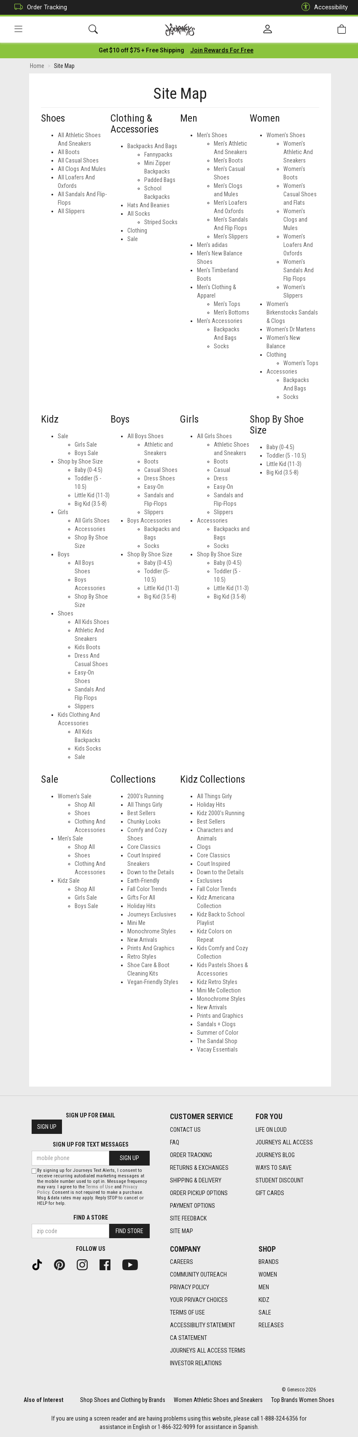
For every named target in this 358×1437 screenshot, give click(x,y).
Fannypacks (158, 155)
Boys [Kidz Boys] (64, 554)
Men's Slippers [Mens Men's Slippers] (231, 236)
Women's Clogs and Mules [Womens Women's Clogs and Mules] (295, 220)
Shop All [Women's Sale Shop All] (85, 805)
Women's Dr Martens (290, 329)
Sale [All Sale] (132, 239)
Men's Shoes (212, 135)
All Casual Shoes (78, 160)
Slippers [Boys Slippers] (154, 512)
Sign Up (47, 1127)
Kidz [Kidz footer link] (263, 1300)
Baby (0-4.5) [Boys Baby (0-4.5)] (158, 563)
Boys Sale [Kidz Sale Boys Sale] (86, 906)
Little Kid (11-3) (283, 464)
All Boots (69, 152)
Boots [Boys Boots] (151, 461)
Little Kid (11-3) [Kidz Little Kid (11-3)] (92, 495)
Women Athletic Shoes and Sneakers (218, 1399)
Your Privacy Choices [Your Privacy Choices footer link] (199, 1300)
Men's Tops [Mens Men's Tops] (227, 304)
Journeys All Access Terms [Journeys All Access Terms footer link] (207, 1351)
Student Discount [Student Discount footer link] (280, 1180)
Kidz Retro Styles (217, 982)
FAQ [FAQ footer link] (174, 1142)
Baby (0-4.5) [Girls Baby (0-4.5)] (228, 563)
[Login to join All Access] (141, 50)
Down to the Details (150, 873)
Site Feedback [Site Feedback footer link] (188, 1218)
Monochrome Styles (151, 932)
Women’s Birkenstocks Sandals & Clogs (292, 313)
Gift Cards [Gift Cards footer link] (270, 1193)
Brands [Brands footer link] (268, 1262)
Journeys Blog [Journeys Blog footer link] (275, 1155)
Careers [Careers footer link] (181, 1262)
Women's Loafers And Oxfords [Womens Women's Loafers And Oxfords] (298, 245)
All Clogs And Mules (82, 169)
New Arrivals (142, 940)
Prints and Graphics (220, 1016)
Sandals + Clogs (216, 1025)
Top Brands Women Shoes (302, 1399)
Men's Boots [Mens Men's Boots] (228, 160)
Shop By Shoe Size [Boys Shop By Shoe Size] (149, 554)
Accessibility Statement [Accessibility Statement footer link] (202, 1325)
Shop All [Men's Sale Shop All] (85, 847)
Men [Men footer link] (263, 1287)
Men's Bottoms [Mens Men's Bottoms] (231, 312)
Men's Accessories (219, 321)
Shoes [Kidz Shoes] (65, 613)
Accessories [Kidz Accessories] (90, 529)
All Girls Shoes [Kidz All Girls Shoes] (92, 521)
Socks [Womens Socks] (291, 397)
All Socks (138, 214)
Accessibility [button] (322, 7)
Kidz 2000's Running (221, 814)
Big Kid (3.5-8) (282, 473)
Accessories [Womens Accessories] (281, 372)
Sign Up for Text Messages (91, 1144)
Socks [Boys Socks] (151, 546)
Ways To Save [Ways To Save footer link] (274, 1167)
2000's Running (145, 797)
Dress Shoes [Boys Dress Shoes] (159, 478)
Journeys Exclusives (151, 915)
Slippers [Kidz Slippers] (84, 706)
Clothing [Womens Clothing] (276, 355)
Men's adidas (212, 245)
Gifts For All (141, 898)
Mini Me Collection (219, 991)
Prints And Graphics (151, 949)
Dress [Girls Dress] (221, 478)
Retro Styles (141, 957)
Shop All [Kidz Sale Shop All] (85, 890)
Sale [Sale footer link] (264, 1313)
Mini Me (136, 923)
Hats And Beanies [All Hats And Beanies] (148, 205)
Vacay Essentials (217, 1050)
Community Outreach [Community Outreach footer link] (198, 1275)
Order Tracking (38, 7)
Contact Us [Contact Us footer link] (185, 1129)
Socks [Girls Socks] (221, 546)
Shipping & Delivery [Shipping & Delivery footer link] (195, 1180)
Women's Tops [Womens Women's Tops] (300, 363)
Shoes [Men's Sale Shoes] (82, 856)
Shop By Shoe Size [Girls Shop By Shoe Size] (219, 554)
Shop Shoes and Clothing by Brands (122, 1399)
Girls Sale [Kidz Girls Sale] (86, 445)
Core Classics (144, 847)
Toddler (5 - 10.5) (286, 456)
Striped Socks (161, 222)
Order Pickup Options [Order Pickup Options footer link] (199, 1193)
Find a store (90, 1217)
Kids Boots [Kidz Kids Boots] (87, 647)
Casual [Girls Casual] (222, 470)
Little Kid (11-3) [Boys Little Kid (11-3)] (161, 588)
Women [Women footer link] (267, 1275)
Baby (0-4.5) (280, 448)
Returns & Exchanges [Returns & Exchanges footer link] (199, 1167)
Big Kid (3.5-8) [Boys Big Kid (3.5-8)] (160, 597)
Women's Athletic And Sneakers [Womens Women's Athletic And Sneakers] (298, 152)
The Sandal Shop (217, 1041)
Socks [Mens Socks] (221, 346)
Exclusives (209, 881)
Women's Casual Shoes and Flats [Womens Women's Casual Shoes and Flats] (300, 194)
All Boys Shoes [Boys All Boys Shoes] (145, 436)
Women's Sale (75, 797)
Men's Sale (70, 839)
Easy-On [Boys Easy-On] (154, 487)
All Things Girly (144, 805)
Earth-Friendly (143, 881)
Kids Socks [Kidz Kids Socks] (88, 749)
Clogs (204, 847)
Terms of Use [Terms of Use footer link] (187, 1313)
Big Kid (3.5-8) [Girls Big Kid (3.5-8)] (230, 597)
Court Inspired (213, 864)
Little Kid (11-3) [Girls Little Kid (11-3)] (231, 588)
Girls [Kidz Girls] (63, 512)
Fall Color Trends (147, 890)
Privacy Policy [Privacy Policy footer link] (189, 1287)
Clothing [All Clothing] (137, 231)
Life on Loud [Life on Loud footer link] (271, 1129)
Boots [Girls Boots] (221, 461)
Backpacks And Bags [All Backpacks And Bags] (152, 146)
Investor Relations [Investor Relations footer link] (196, 1363)
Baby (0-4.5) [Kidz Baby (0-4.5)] (88, 470)
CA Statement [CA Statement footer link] (188, 1338)
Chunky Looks (144, 822)
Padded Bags (159, 180)
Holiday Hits (141, 906)
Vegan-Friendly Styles (152, 982)
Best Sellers (141, 814)
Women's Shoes (285, 135)
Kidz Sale (69, 881)
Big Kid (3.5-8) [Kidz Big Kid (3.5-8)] (91, 504)
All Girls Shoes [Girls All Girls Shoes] (214, 436)
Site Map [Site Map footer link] (181, 1231)
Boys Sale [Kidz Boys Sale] (86, 453)
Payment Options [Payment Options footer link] (192, 1205)
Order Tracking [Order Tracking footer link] (191, 1155)
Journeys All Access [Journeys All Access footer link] (284, 1142)
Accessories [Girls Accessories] (212, 521)
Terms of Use (99, 1187)
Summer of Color (217, 1033)
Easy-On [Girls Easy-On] (223, 487)
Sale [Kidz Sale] (63, 436)
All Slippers (71, 211)
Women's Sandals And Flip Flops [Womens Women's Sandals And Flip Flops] (298, 270)
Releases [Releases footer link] (271, 1325)
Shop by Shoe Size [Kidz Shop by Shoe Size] (80, 461)
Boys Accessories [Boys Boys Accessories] (149, 521)
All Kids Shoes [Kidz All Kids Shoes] (92, 622)
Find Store (129, 1231)
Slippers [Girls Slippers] (223, 512)
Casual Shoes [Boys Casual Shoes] (161, 470)
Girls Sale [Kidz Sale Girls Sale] (86, 898)
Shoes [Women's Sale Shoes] (82, 814)
